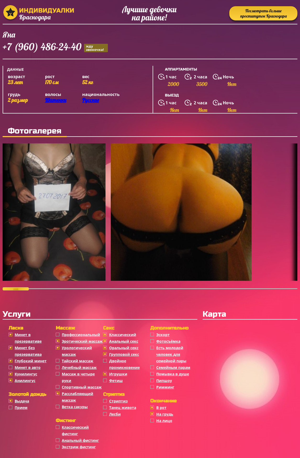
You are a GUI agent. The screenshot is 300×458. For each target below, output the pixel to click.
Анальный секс (123, 341)
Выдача (22, 400)
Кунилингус (26, 373)
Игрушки (118, 373)
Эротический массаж (82, 341)
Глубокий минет (31, 360)
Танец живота (122, 407)
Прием (21, 407)
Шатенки (55, 100)
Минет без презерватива (28, 351)
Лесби (115, 414)
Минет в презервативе (28, 338)
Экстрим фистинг (79, 446)
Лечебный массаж (79, 367)
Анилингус (25, 380)
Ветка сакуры (75, 406)
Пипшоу (164, 380)
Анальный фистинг (80, 440)
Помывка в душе (172, 373)
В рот (161, 407)
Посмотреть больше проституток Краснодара (263, 13)
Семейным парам (173, 367)
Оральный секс (123, 347)
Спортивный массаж (82, 387)
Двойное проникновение (124, 364)
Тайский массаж (77, 360)
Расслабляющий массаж (77, 397)
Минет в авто (28, 367)
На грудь (164, 414)
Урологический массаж (77, 351)
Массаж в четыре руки (78, 377)
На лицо (164, 420)
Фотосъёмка (168, 341)
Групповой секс (124, 354)
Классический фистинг (75, 430)
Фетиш (116, 380)
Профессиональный (81, 334)
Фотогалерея (35, 131)
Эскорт (163, 334)
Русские (90, 100)
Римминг (165, 387)
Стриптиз (118, 400)
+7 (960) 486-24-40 (55, 47)
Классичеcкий (122, 334)
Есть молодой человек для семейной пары (171, 354)
